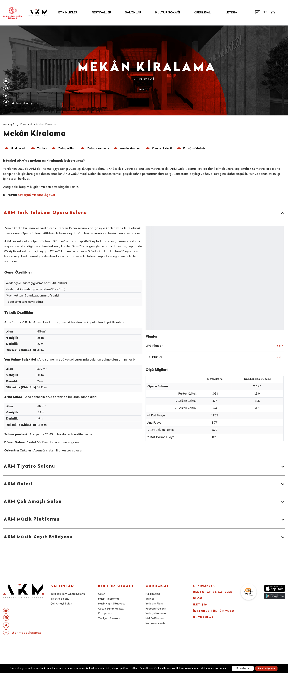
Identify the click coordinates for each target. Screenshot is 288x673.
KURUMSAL (202, 12)
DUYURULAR (206, 635)
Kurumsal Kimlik (155, 623)
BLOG (199, 607)
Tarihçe (150, 599)
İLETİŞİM (231, 12)
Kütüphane (105, 613)
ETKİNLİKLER (68, 12)
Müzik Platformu (108, 599)
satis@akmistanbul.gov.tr (36, 195)
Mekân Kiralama (155, 619)
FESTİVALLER (101, 12)
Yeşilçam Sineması (109, 619)
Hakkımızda (153, 594)
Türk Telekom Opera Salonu (68, 594)
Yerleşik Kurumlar (156, 613)
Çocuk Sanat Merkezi (111, 609)
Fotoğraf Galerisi (156, 609)
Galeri (101, 594)
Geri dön (144, 89)
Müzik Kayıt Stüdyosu (112, 604)
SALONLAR (133, 12)
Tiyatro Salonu (60, 599)
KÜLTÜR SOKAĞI (167, 12)
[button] (16, 149)
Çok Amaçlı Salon (62, 604)
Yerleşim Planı (154, 604)
